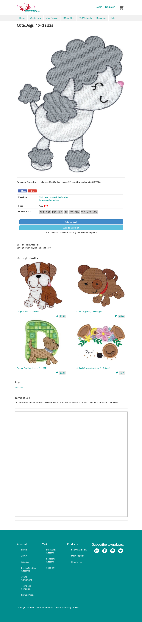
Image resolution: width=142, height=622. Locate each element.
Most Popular (52, 18)
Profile (24, 549)
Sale (113, 18)
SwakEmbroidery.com (39, 9)
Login (99, 7)
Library (24, 555)
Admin (76, 607)
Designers (101, 18)
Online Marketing (63, 607)
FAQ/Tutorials (85, 18)
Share (23, 191)
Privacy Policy (27, 594)
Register (110, 7)
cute (17, 387)
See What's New (79, 549)
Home (22, 18)
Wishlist (25, 562)
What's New (35, 18)
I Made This (68, 18)
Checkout (50, 567)
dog (21, 387)
